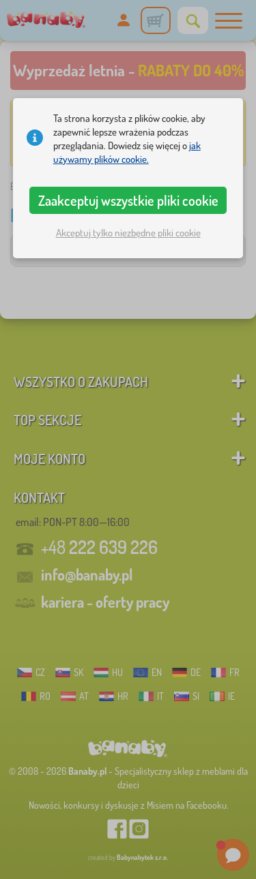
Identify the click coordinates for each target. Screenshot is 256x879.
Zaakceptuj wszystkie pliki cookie (128, 200)
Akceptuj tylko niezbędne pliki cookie (128, 232)
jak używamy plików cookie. (127, 152)
